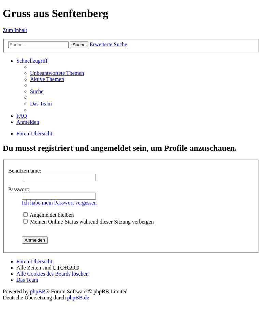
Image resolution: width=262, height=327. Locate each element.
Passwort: (18, 189)
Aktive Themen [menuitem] (47, 79)
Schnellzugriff (31, 61)
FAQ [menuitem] (21, 116)
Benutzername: (24, 171)
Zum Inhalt (15, 30)
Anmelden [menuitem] (27, 122)
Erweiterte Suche (108, 44)
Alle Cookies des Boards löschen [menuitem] (52, 274)
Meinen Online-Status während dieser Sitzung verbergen (88, 222)
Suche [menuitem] (36, 91)
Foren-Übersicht (34, 133)
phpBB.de (78, 297)
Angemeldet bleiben (48, 215)
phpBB (37, 291)
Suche (79, 44)
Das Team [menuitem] (41, 104)
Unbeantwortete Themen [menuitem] (57, 73)
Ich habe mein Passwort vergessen (59, 203)
